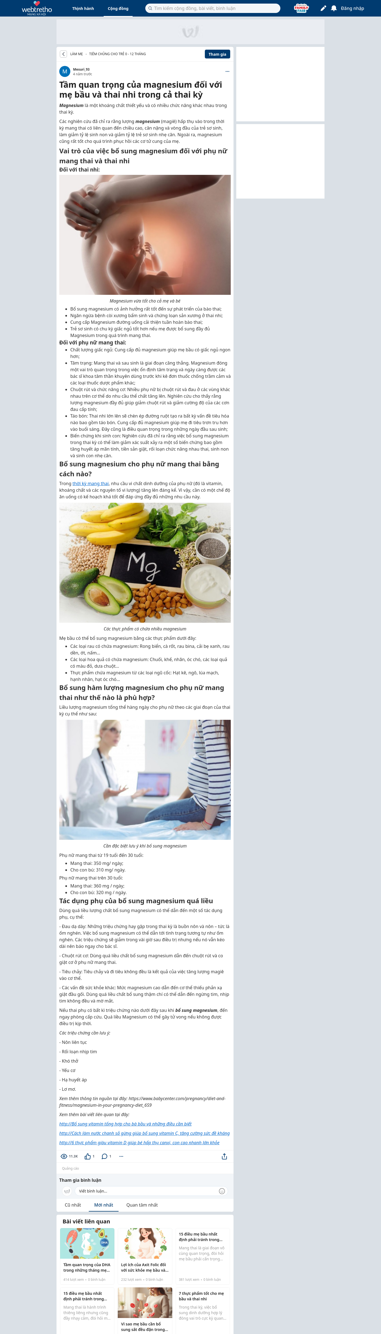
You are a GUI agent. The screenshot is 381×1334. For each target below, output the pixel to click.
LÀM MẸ (76, 54)
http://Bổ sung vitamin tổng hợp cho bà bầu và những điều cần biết (125, 1124)
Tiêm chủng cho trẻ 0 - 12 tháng (117, 54)
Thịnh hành (83, 8)
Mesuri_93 (81, 69)
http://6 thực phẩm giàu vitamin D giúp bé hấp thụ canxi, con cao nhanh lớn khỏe (139, 1143)
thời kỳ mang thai (91, 483)
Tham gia (217, 54)
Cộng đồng (118, 8)
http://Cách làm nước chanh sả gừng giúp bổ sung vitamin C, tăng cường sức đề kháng (144, 1133)
